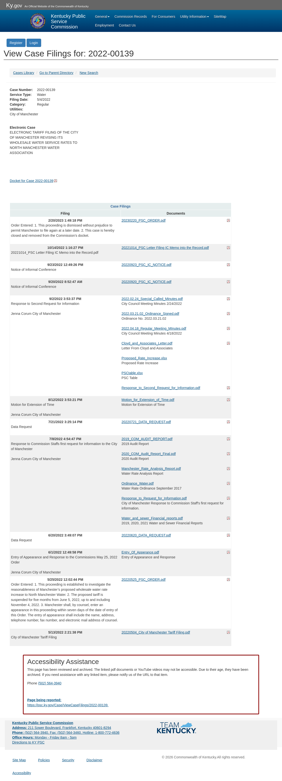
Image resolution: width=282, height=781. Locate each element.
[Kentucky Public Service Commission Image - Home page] (58, 21)
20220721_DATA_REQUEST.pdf (146, 422)
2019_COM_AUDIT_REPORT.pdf (147, 439)
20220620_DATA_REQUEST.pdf (146, 535)
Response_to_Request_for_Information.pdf (154, 498)
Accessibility (21, 773)
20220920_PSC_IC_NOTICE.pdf (146, 282)
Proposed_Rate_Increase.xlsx (144, 358)
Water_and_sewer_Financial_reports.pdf (152, 518)
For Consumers (163, 16)
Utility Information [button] (194, 16)
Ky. (14, 5)
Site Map (19, 760)
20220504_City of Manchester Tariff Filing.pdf (156, 632)
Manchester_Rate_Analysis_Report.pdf (151, 469)
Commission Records (130, 16)
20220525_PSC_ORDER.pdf (144, 579)
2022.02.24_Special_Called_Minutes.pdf (152, 299)
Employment (104, 25)
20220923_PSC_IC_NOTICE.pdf (146, 265)
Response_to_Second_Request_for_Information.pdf (161, 388)
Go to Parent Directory (56, 73)
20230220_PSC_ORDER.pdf (144, 220)
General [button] (102, 16)
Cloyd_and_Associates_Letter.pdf (147, 343)
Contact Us (127, 25)
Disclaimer (94, 760)
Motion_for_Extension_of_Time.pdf (148, 400)
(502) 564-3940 (49, 683)
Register (16, 43)
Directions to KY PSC (28, 742)
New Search (89, 73)
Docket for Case (31, 181)
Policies (44, 760)
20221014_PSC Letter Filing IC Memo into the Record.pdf (165, 248)
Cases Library (23, 73)
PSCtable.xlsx (132, 373)
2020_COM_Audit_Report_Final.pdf (149, 454)
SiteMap (220, 16)
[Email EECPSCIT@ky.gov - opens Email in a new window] (141, 703)
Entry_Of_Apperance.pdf (140, 552)
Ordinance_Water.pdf (138, 483)
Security (68, 760)
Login (34, 43)
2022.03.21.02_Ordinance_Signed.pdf (150, 314)
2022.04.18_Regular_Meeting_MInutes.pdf (154, 328)
